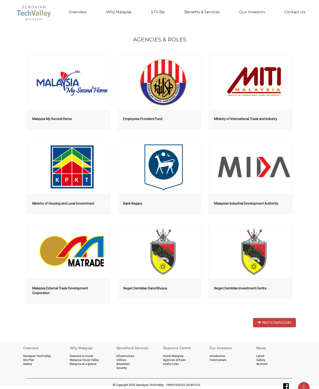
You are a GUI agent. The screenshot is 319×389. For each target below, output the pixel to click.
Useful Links (171, 364)
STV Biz (158, 12)
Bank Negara (132, 203)
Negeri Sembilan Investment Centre (240, 288)
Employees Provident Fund (142, 119)
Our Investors (252, 12)
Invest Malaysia (173, 356)
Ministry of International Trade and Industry (245, 119)
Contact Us (294, 12)
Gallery (27, 364)
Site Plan (28, 360)
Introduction (217, 356)
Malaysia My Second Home (52, 119)
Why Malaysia (118, 12)
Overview (78, 12)
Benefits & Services (202, 12)
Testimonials (218, 360)
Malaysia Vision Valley (84, 360)
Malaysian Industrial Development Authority (246, 203)
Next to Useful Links (274, 322)
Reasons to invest (81, 356)
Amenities (123, 364)
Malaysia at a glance (83, 364)
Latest (260, 356)
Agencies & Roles (174, 360)
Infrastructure (125, 356)
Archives (262, 364)
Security (121, 368)
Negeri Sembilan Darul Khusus (145, 288)
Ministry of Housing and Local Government (63, 203)
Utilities (121, 360)
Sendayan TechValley (37, 356)
